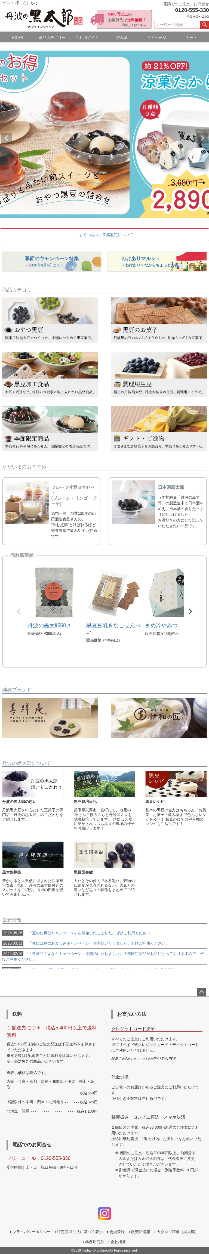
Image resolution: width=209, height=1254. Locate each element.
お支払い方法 (131, 1014)
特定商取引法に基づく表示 (80, 1232)
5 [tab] (112, 223)
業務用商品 (94, 1242)
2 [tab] (101, 223)
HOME (17, 37)
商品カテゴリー (52, 37)
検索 (204, 25)
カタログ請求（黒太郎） (178, 1232)
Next (202, 138)
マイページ (156, 37)
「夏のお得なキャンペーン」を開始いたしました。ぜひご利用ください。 (78, 933)
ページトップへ (201, 992)
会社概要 (118, 1242)
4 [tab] (108, 223)
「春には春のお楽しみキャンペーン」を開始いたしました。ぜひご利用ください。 (85, 943)
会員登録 (117, 1232)
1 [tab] (97, 223)
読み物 (122, 37)
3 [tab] (104, 223)
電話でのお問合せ (31, 1144)
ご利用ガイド (87, 37)
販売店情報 (140, 1232)
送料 (17, 1014)
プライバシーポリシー (32, 1232)
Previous (6, 138)
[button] (18, 611)
